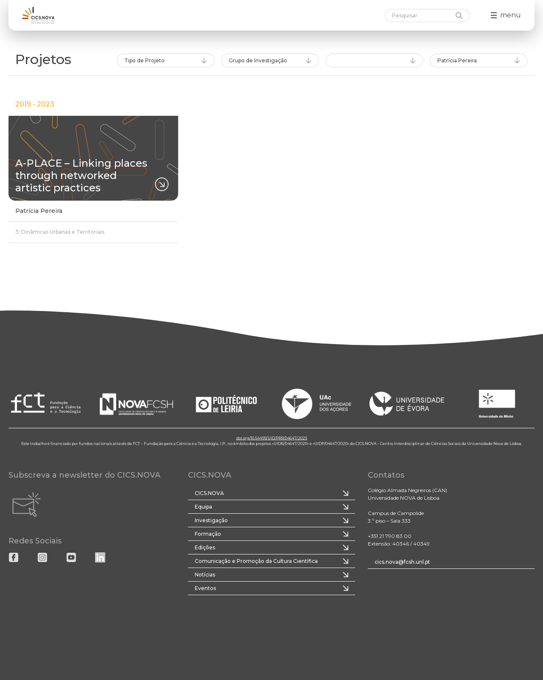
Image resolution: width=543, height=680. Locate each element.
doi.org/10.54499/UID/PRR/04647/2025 (271, 437)
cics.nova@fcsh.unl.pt (402, 562)
